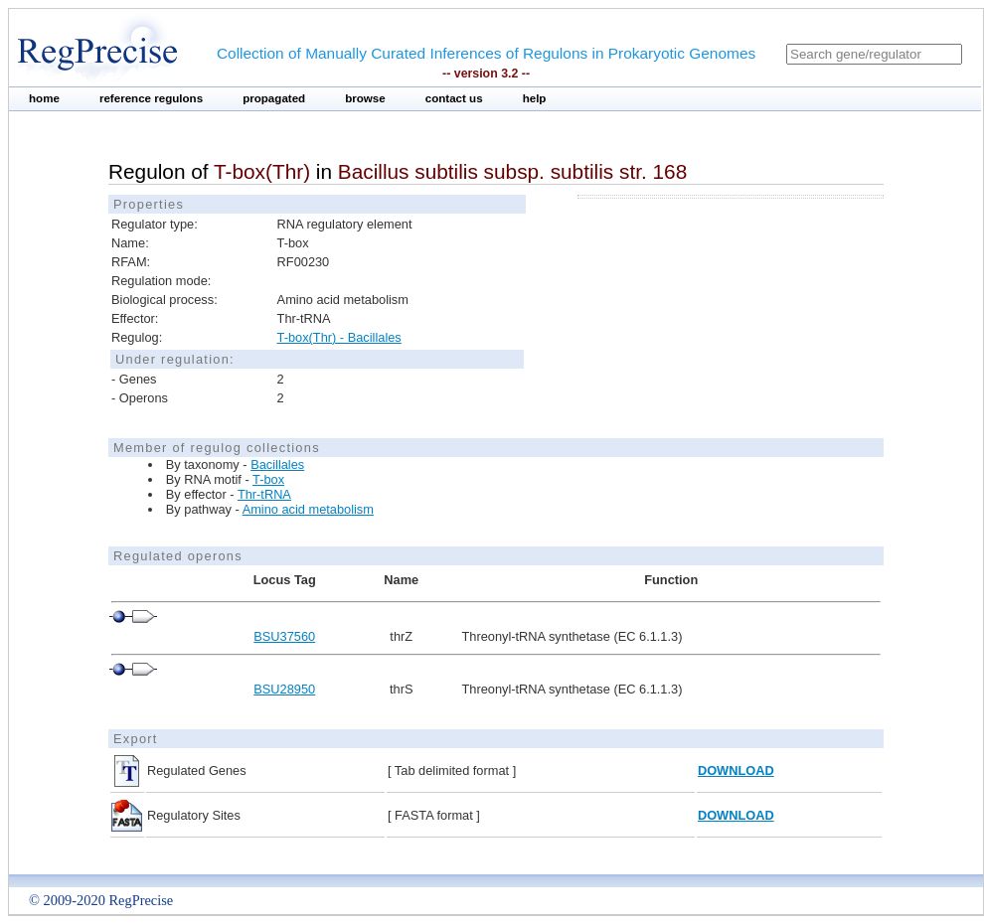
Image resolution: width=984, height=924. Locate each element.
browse (365, 98)
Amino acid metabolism (308, 509)
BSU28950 (284, 689)
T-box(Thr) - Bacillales (339, 337)
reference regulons (151, 98)
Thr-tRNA (264, 494)
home (44, 98)
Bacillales (277, 464)
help (535, 98)
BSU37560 (284, 636)
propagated (274, 98)
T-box (268, 479)
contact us (454, 98)
